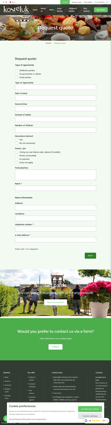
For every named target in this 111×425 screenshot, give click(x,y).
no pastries (24, 159)
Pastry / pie (20, 148)
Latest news (57, 373)
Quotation (101, 10)
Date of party (21, 93)
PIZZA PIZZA (57, 393)
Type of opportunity (24, 82)
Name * (18, 183)
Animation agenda (32, 398)
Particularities (21, 168)
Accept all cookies (90, 409)
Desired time (21, 104)
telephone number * (24, 224)
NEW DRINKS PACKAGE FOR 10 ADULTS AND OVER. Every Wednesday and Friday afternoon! (65, 380)
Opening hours (7, 397)
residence (19, 213)
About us (43, 9)
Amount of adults (23, 115)
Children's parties (73, 9)
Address (19, 203)
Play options (86, 9)
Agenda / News (77, 2)
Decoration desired (24, 136)
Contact (65, 2)
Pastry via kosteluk (27, 155)
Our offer (31, 373)
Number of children (24, 125)
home (35, 10)
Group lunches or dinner (30, 74)
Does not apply (26, 162)
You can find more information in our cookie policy (27, 419)
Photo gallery (88, 2)
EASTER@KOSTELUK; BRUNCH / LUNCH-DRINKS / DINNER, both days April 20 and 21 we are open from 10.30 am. (66, 399)
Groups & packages (32, 385)
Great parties (60, 9)
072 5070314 (99, 2)
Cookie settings (90, 416)
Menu (51, 10)
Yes (21, 139)
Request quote (59, 43)
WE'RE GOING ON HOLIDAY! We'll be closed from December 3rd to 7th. (64, 388)
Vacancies (8, 385)
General (6, 373)
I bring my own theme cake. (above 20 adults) (39, 152)
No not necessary (27, 143)
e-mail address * (22, 235)
